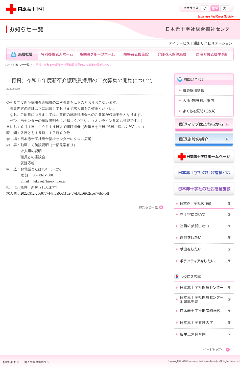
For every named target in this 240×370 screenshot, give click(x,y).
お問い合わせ (11, 362)
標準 (214, 8)
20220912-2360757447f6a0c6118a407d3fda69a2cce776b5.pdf (64, 193)
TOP (7, 64)
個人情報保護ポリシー (38, 362)
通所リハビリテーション (213, 43)
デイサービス (179, 43)
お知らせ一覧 (21, 64)
